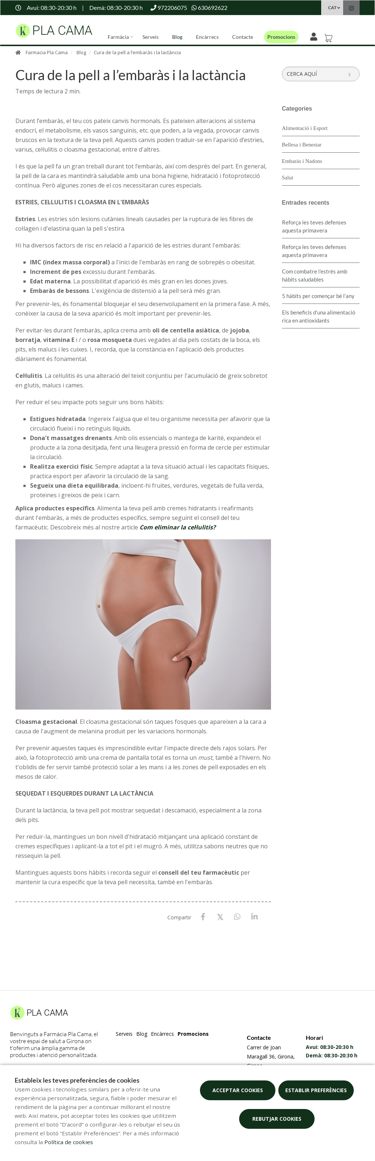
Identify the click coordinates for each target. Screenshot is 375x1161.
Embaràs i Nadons (302, 161)
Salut (287, 178)
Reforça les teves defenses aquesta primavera (314, 226)
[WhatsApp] (237, 917)
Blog (177, 37)
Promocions (281, 37)
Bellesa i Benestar (302, 145)
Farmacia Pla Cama (47, 52)
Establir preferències (316, 1090)
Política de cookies (68, 1142)
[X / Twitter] (220, 916)
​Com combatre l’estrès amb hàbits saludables (314, 275)
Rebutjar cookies (276, 1118)
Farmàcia (118, 37)
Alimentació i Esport (305, 128)
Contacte (242, 37)
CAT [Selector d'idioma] (332, 7)
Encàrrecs (207, 37)
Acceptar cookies (237, 1090)
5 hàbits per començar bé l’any (318, 296)
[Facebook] (203, 917)
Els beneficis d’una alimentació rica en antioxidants (318, 316)
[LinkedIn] (254, 917)
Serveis (150, 37)
